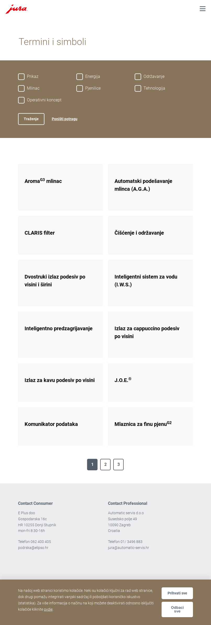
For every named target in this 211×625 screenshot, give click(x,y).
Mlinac (33, 88)
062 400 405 (41, 542)
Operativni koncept (44, 99)
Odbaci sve (177, 609)
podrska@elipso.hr (33, 548)
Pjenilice (93, 88)
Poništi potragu (64, 119)
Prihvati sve (177, 593)
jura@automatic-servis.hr (128, 548)
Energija (92, 76)
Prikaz (32, 76)
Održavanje (154, 76)
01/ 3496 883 (131, 542)
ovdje (48, 609)
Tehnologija (154, 88)
